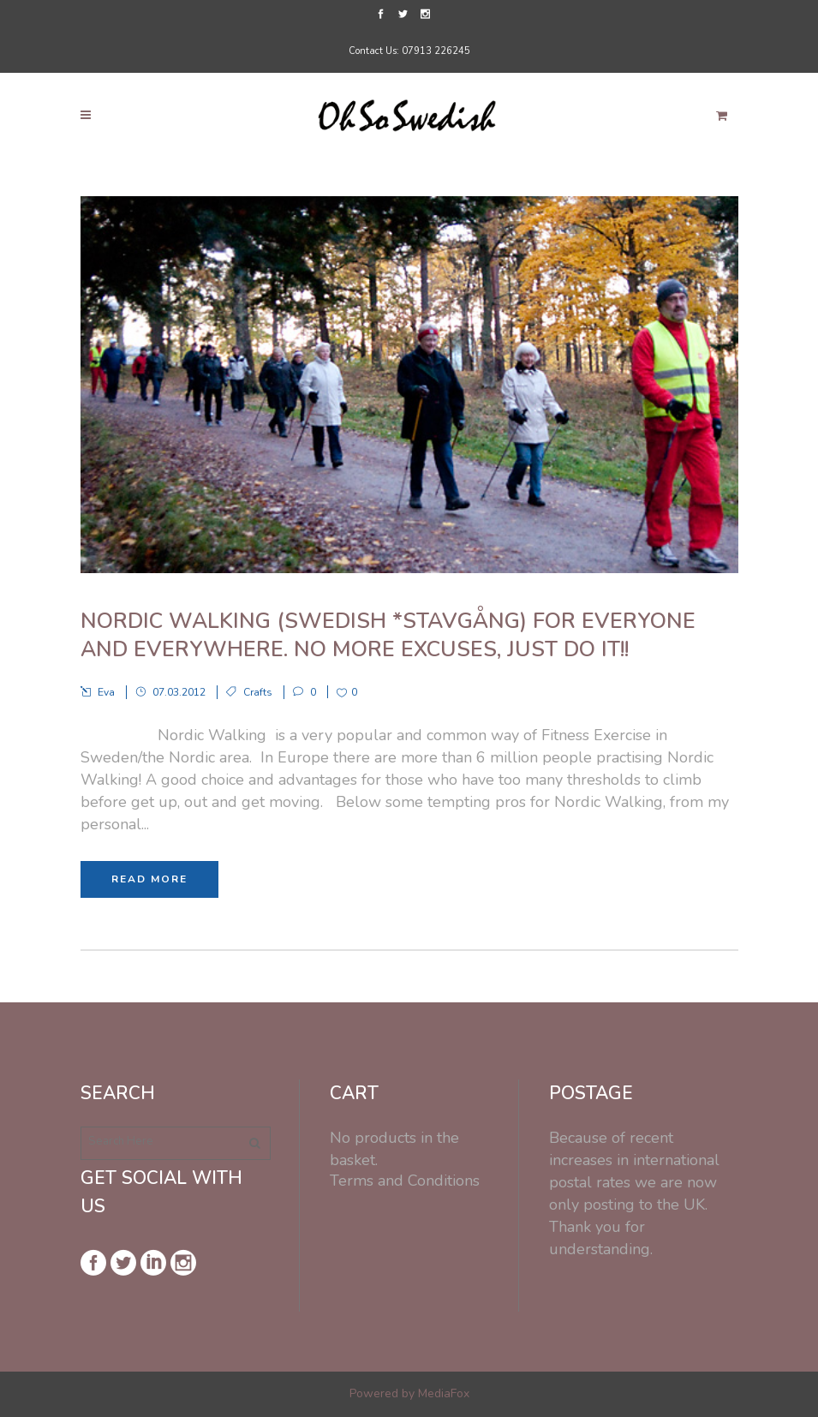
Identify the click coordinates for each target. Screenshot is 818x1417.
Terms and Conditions (405, 1180)
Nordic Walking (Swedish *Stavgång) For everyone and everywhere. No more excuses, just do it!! (388, 635)
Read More (149, 879)
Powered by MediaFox (409, 1393)
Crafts (257, 692)
